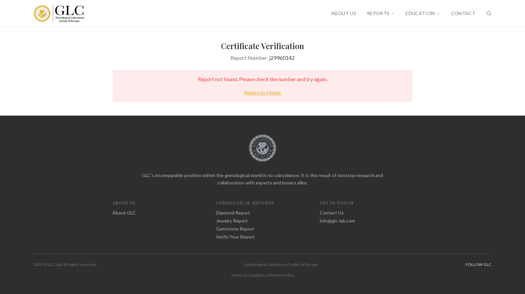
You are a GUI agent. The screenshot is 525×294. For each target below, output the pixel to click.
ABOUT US (343, 13)
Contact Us (332, 212)
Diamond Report (233, 212)
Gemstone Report (235, 229)
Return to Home (262, 92)
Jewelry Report (232, 221)
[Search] (489, 13)
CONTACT (463, 13)
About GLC (124, 212)
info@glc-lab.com (337, 221)
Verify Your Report (235, 237)
